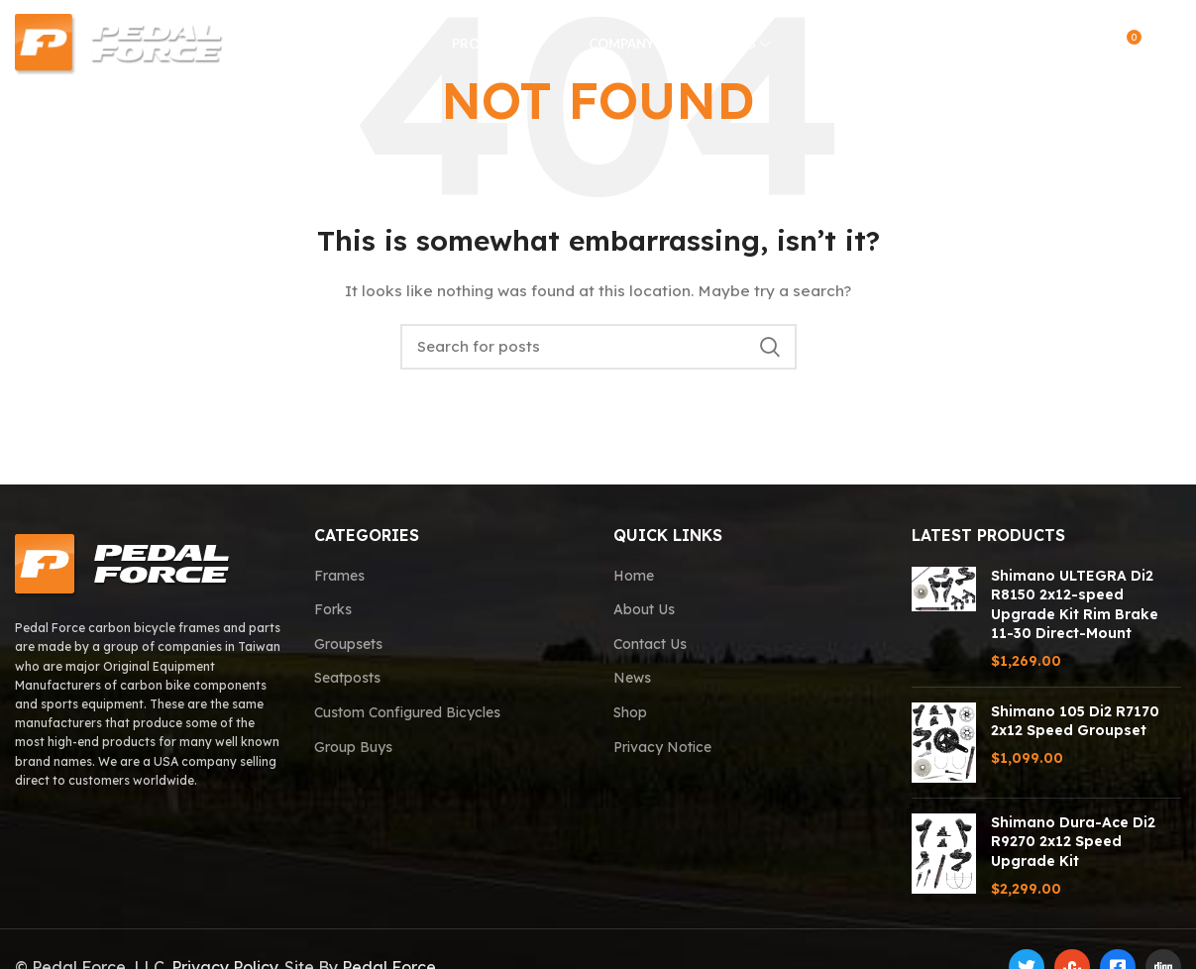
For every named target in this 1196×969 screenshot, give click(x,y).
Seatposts (347, 678)
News (632, 678)
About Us (644, 609)
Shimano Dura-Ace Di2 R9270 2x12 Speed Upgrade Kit (1073, 841)
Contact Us (650, 644)
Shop (630, 712)
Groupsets (348, 644)
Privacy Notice (662, 747)
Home (633, 576)
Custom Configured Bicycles (407, 712)
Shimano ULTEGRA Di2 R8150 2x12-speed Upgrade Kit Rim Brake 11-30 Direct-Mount (1074, 605)
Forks (333, 609)
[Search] (1045, 44)
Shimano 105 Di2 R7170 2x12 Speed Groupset (1075, 721)
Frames (339, 576)
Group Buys (353, 747)
